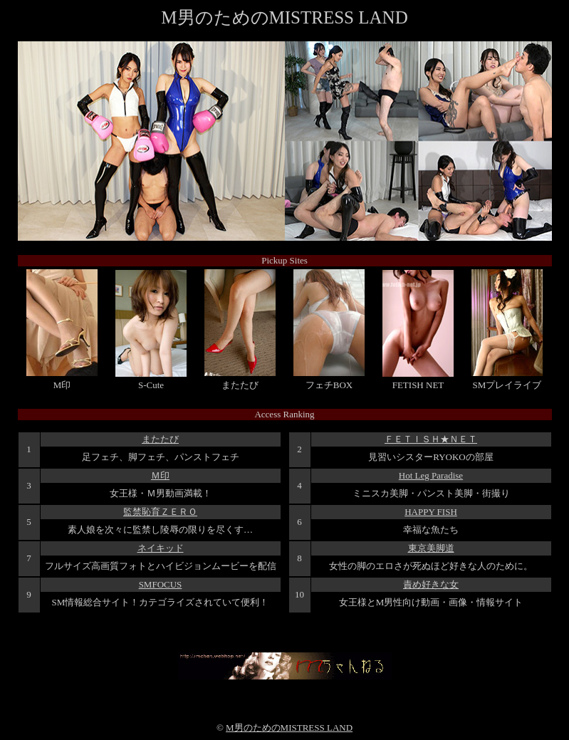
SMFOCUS (160, 584)
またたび (160, 439)
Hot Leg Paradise (431, 475)
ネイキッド (160, 548)
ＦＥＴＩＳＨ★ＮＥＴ (431, 439)
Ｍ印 (160, 475)
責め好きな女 (431, 584)
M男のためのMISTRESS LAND (289, 727)
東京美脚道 (431, 548)
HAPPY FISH (430, 511)
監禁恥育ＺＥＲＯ (160, 511)
